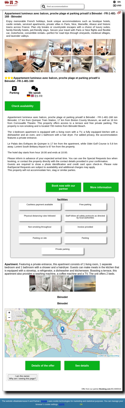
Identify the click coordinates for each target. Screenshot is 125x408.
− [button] (9, 317)
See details (82, 365)
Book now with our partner (63, 187)
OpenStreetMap (113, 356)
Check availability (22, 106)
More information (100, 187)
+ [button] (9, 313)
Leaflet (101, 356)
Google (44, 401)
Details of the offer (43, 365)
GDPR (61, 404)
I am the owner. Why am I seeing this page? (22, 377)
